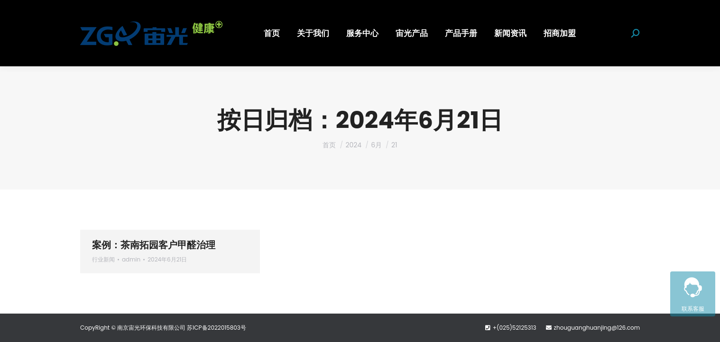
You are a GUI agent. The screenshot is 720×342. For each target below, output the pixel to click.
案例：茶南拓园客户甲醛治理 (153, 245)
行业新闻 (103, 259)
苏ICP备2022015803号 (216, 328)
